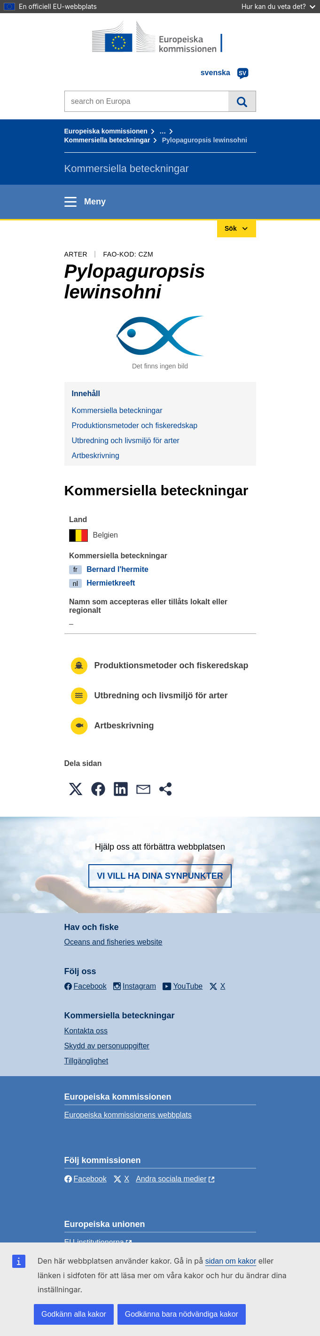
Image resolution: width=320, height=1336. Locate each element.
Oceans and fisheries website (113, 942)
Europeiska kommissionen (106, 131)
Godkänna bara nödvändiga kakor (181, 1314)
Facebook (85, 1179)
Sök (241, 101)
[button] (75, 789)
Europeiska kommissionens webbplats (128, 1115)
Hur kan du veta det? (278, 6)
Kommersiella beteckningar (107, 140)
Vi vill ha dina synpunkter (160, 876)
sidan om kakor (231, 1261)
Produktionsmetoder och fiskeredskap (135, 426)
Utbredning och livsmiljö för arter (126, 441)
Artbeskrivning (95, 456)
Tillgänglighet (86, 1061)
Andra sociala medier (171, 1179)
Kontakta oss (86, 1031)
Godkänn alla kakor (73, 1314)
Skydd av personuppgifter (106, 1046)
